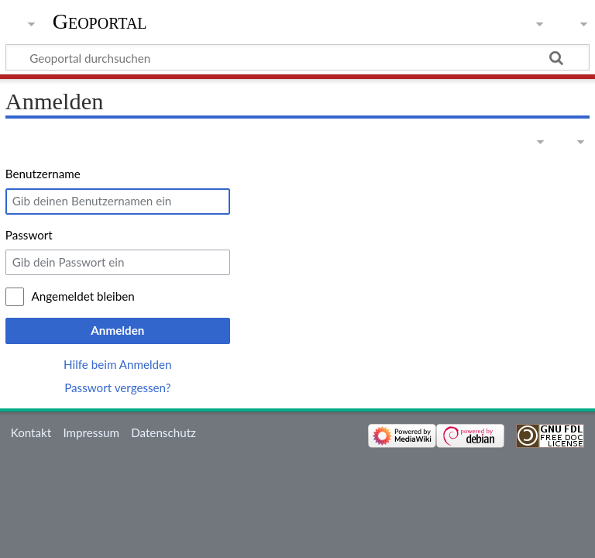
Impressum (91, 432)
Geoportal (100, 21)
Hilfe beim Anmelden (118, 364)
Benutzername (43, 174)
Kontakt (31, 432)
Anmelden (117, 330)
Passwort (29, 235)
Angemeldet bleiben (83, 296)
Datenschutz (163, 432)
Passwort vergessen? (117, 387)
